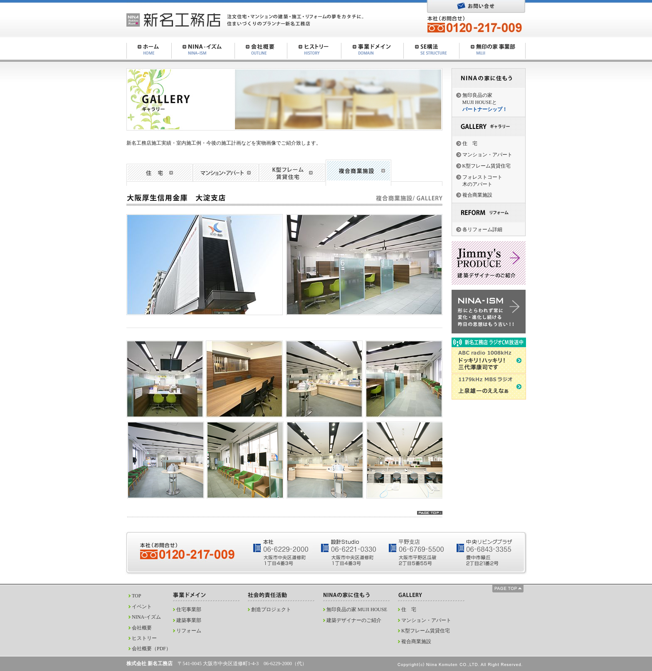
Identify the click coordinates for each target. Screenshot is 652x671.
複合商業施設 (477, 195)
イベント (142, 606)
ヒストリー (144, 638)
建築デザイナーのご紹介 (353, 620)
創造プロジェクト (271, 609)
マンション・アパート (487, 155)
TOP (136, 596)
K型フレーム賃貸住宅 (486, 166)
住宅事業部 (188, 609)
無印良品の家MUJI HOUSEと (484, 102)
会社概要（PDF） (151, 648)
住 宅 (469, 143)
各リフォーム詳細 (482, 229)
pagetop (429, 513)
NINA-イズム (146, 617)
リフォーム (188, 631)
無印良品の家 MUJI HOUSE (356, 609)
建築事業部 (188, 620)
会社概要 (142, 628)
